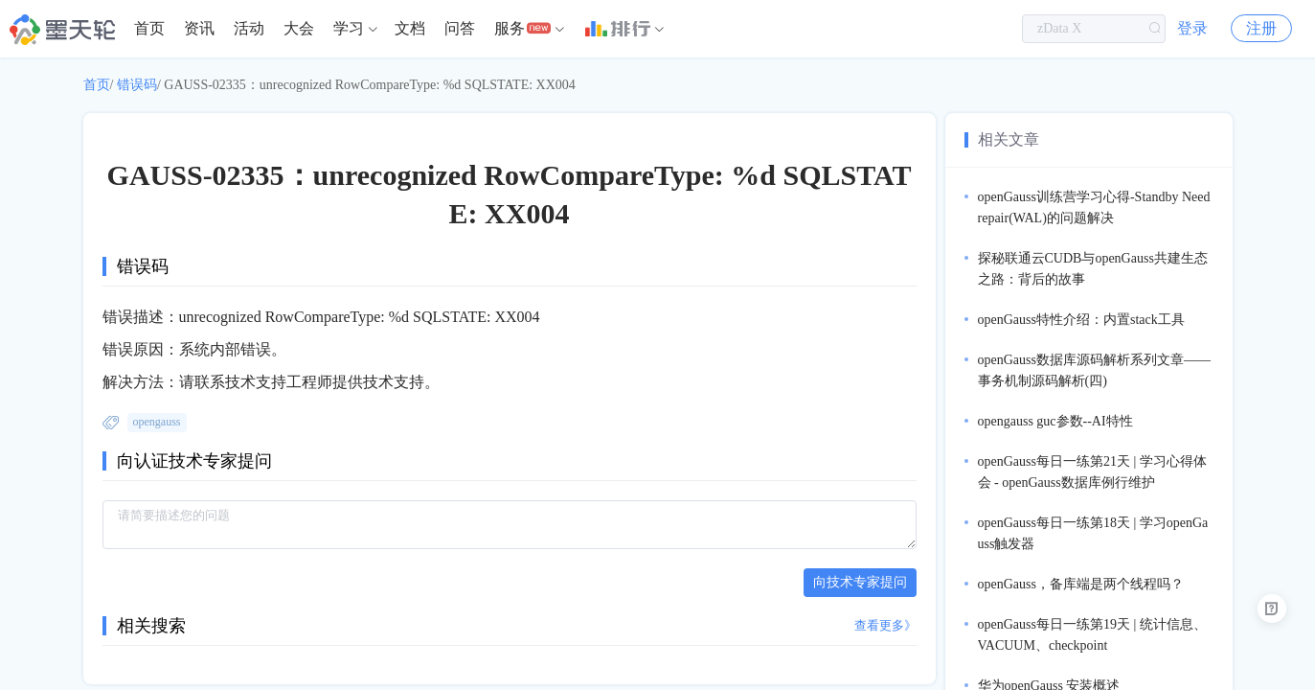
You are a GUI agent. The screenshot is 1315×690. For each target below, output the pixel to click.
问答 (459, 28)
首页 (149, 28)
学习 (348, 28)
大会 (298, 28)
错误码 (137, 85)
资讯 (199, 28)
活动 (249, 28)
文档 (410, 28)
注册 (1261, 28)
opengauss (157, 421)
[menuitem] (149, 29)
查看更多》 (885, 625)
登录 (1192, 28)
